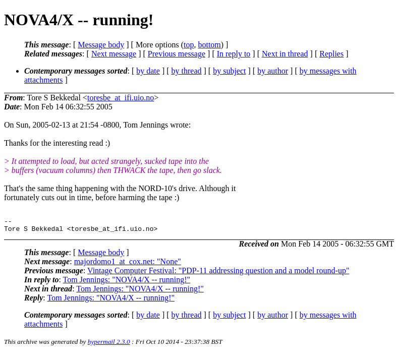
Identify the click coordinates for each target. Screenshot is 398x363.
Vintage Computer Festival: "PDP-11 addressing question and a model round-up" (218, 273)
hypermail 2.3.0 (109, 344)
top (189, 44)
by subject (229, 71)
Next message (113, 53)
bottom (209, 44)
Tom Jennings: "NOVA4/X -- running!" (127, 282)
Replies (331, 53)
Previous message (176, 53)
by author (272, 71)
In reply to (234, 53)
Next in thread (285, 53)
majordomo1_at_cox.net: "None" (127, 264)
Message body (101, 44)
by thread (187, 71)
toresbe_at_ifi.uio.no (120, 97)
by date (148, 71)
